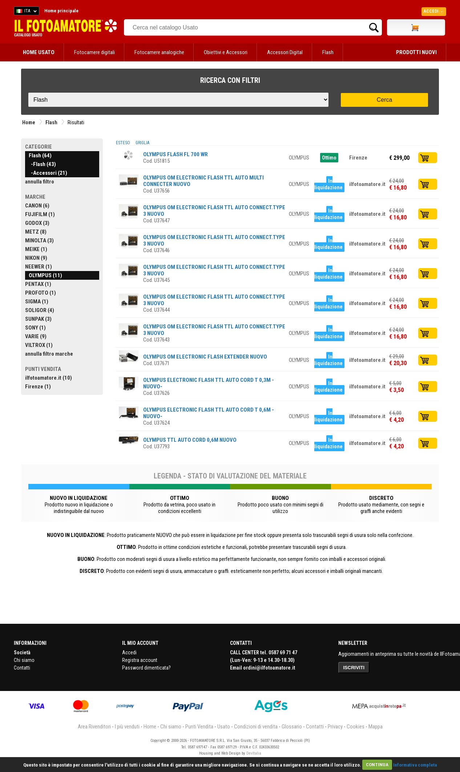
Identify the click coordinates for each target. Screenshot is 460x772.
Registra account (139, 660)
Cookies (355, 726)
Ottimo (329, 158)
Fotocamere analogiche (159, 52)
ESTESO (123, 142)
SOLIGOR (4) (39, 310)
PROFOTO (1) (40, 293)
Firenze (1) (38, 386)
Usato (223, 726)
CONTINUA (377, 764)
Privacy (335, 726)
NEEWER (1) (38, 266)
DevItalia (253, 753)
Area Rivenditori (94, 726)
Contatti (22, 668)
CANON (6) (37, 205)
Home (28, 122)
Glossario (292, 726)
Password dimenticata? (146, 668)
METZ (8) (36, 232)
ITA (25, 12)
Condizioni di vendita (256, 726)
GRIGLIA (142, 142)
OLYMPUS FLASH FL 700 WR (175, 154)
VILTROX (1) (39, 345)
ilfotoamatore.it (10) (48, 378)
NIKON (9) (36, 258)
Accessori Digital (285, 52)
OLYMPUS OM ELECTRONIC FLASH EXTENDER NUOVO (205, 356)
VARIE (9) (36, 336)
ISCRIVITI (354, 667)
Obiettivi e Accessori (225, 52)
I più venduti (127, 726)
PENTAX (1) (38, 284)
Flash (328, 52)
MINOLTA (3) (39, 240)
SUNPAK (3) (38, 319)
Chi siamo (24, 660)
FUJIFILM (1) (40, 214)
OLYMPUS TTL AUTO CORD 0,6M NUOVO (190, 440)
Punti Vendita (199, 726)
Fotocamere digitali (94, 52)
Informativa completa (415, 764)
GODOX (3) (37, 223)
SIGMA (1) (36, 301)
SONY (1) (35, 327)
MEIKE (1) (36, 249)
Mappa (375, 726)
